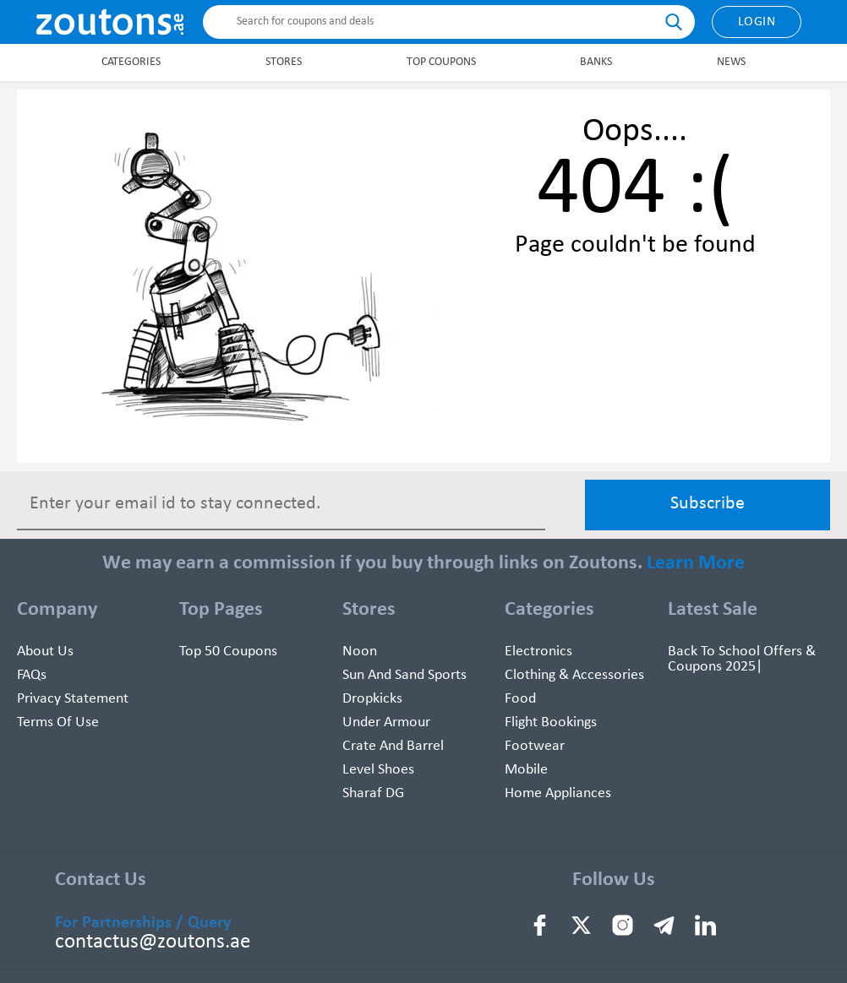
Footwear (535, 746)
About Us (45, 652)
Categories (131, 62)
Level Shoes (378, 770)
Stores (283, 62)
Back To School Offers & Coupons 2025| (742, 659)
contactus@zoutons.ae (152, 942)
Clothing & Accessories (574, 675)
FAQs (31, 675)
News (731, 62)
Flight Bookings (551, 722)
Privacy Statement (72, 699)
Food (520, 699)
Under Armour (386, 722)
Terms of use (58, 722)
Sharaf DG (373, 793)
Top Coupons (441, 62)
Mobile (526, 770)
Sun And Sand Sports (404, 675)
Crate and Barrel (393, 746)
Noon (359, 652)
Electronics (538, 652)
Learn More (696, 563)
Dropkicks (372, 699)
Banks (596, 62)
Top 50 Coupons (228, 652)
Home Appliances (558, 793)
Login (757, 22)
